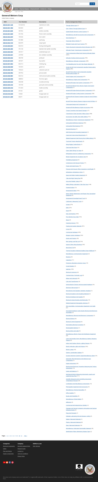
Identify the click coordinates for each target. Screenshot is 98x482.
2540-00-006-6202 (8, 58)
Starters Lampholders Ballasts (74, 352)
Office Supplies (70, 393)
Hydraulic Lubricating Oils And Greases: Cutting (78, 416)
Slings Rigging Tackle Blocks (73, 144)
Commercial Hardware (72, 232)
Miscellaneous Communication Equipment (77, 254)
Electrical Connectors (71, 272)
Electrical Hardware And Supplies (74, 297)
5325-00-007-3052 (8, 64)
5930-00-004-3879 (8, 37)
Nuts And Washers (71, 214)
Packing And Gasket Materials (73, 226)
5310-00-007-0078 (8, 61)
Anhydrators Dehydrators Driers (74, 172)
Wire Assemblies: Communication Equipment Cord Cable (80, 306)
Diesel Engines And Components (74, 76)
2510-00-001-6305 (8, 31)
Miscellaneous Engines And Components (76, 79)
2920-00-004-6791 (8, 40)
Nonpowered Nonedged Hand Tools (75, 198)
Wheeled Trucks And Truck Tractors (75, 44)
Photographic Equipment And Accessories (77, 387)
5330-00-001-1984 (8, 28)
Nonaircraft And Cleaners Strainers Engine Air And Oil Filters (81, 96)
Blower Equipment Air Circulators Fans (76, 156)
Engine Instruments (71, 363)
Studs (67, 210)
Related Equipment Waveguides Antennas (77, 303)
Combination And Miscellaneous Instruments (77, 383)
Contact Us (43, 9)
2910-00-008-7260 (8, 70)
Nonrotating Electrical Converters (74, 324)
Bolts (67, 207)
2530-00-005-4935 (8, 49)
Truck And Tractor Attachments (74, 141)
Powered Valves (70, 187)
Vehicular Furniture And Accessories (75, 58)
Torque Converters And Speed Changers (76, 110)
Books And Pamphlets (72, 396)
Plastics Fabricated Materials (73, 422)
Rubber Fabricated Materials (73, 419)
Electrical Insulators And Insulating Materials (77, 294)
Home (16, 9)
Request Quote (21, 448)
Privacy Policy (21, 456)
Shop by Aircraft (34, 9)
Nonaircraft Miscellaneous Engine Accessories (78, 107)
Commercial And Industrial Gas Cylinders (76, 405)
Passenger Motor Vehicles (73, 41)
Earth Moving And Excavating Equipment (76, 132)
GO (92, 4)
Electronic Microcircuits (72, 287)
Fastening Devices (70, 223)
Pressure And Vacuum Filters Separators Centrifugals (79, 169)
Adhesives (68, 402)
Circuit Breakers (70, 266)
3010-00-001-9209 (8, 34)
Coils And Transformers (72, 281)
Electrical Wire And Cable (72, 331)
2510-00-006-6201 (8, 55)
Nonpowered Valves (71, 190)
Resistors (68, 257)
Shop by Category (24, 9)
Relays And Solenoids (71, 278)
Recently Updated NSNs (24, 446)
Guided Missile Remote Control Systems (76, 31)
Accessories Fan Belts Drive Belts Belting (76, 116)
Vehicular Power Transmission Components (77, 50)
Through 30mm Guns (71, 25)
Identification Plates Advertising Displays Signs (78, 431)
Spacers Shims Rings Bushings (74, 244)
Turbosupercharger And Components (75, 104)
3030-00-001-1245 (8, 25)
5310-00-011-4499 (8, 97)
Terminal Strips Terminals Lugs (74, 275)
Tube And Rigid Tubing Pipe (73, 178)
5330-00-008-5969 (8, 67)
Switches (68, 269)
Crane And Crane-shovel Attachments (76, 135)
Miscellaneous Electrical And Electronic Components (79, 315)
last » (25, 436)
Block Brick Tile (70, 247)
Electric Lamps (70, 349)
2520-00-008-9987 (8, 76)
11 (21, 436)
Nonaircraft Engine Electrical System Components (79, 90)
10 (19, 436)
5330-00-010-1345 (8, 91)
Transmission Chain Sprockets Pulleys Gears (77, 113)
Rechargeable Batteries (72, 328)
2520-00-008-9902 (8, 73)
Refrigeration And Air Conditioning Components (78, 153)
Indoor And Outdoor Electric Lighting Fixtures (77, 343)
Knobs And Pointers (71, 238)
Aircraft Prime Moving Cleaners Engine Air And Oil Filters (80, 101)
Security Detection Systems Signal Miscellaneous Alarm (80, 355)
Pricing (49, 9)
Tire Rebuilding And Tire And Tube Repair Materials (79, 64)
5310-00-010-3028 (8, 94)
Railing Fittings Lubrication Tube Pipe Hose (77, 184)
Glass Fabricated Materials (73, 425)
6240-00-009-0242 (8, 82)
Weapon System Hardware (73, 235)
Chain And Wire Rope (71, 147)
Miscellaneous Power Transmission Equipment (78, 120)
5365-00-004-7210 (8, 43)
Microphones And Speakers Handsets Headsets (78, 290)
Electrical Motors (70, 318)
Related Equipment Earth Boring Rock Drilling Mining (79, 138)
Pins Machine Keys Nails (72, 217)
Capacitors (69, 260)
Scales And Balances (71, 371)
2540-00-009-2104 (8, 88)
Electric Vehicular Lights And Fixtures (75, 346)
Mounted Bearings (71, 129)
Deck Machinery (70, 38)
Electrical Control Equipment (73, 321)
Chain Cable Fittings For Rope (73, 150)
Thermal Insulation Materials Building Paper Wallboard (80, 250)
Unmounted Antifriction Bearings (74, 123)
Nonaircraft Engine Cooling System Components (78, 93)
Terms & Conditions (23, 453)
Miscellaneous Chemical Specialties (75, 390)
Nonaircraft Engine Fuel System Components (78, 82)
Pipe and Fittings (7, 451)
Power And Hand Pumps (72, 166)
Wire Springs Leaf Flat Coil (73, 241)
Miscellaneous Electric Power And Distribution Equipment (81, 334)
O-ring (67, 229)
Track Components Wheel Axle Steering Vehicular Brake (80, 53)
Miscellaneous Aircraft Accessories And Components (79, 34)
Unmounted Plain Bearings (73, 126)
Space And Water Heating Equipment (75, 175)
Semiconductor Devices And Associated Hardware (79, 284)
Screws (68, 204)
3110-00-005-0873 (8, 46)
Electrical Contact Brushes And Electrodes (77, 300)
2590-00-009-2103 (8, 85)
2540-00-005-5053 (8, 52)
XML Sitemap (36, 446)
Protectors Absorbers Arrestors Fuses (76, 263)
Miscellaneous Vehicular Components (75, 61)
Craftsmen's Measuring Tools (73, 201)
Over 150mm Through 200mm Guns (75, 28)
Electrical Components (9, 446)
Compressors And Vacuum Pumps (75, 163)
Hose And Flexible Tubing (72, 181)
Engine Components (8, 453)
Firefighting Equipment (72, 160)
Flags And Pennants (71, 413)
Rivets (67, 220)
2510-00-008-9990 (8, 79)
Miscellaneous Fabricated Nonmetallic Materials (78, 428)
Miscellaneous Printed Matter (73, 399)
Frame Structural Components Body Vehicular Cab (79, 47)
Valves (4, 448)
